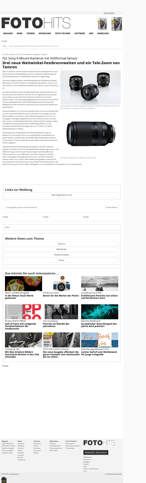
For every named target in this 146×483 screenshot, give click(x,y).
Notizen (20, 457)
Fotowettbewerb (55, 446)
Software (79, 33)
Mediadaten (87, 457)
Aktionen (53, 444)
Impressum (87, 459)
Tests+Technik (62, 33)
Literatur (21, 455)
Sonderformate (7, 453)
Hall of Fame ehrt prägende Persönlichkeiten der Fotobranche (20, 326)
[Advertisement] (61, 408)
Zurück (5, 366)
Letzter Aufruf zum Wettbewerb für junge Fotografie (99, 353)
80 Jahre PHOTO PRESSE (15, 321)
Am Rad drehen (112, 207)
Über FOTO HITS (7, 444)
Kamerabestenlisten (73, 446)
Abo (91, 33)
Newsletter (22, 460)
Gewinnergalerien (56, 448)
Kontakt (86, 464)
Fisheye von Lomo (51, 292)
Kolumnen (37, 444)
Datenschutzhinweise (90, 469)
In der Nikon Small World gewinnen (19, 297)
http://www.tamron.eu (61, 195)
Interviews (37, 450)
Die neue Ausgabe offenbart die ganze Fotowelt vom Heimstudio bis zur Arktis (61, 354)
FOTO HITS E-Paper (8, 446)
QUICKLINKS (109, 13)
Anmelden (103, 33)
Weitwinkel (62, 249)
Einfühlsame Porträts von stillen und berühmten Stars (99, 297)
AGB (85, 466)
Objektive (44, 54)
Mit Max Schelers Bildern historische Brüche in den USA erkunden (22, 354)
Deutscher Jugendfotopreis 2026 (95, 349)
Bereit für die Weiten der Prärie (61, 295)
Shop (85, 471)
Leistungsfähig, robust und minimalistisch (20, 207)
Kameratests (70, 444)
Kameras (21, 444)
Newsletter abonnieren (96, 452)
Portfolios (37, 448)
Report (36, 453)
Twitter (7, 227)
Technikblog (70, 448)
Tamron (61, 243)
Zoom (61, 260)
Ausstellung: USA (12, 349)
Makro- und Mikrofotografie (17, 292)
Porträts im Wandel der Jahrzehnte (56, 325)
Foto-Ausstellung (50, 321)
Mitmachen (45, 33)
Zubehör (21, 448)
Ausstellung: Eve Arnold (91, 292)
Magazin (8, 33)
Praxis (36, 446)
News (19, 33)
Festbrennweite (61, 254)
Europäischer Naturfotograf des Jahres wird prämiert (99, 325)
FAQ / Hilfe (53, 450)
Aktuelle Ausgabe (8, 448)
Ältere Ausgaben (8, 450)
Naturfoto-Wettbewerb (91, 321)
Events (20, 450)
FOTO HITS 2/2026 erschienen (56, 349)
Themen (30, 33)
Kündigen (86, 462)
